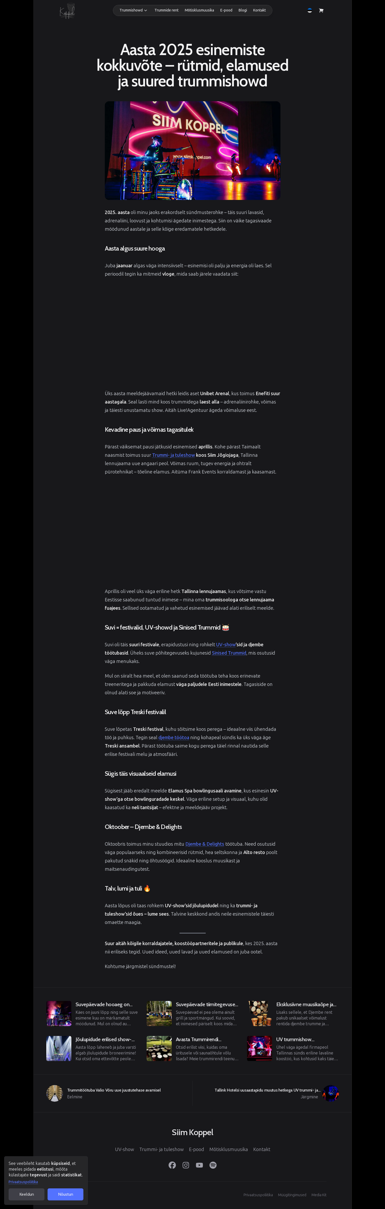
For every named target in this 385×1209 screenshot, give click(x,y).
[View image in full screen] (192, 150)
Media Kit (319, 1195)
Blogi (243, 10)
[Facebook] (172, 1165)
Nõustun (65, 1194)
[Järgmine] (266, 1093)
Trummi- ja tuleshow (173, 455)
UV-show (226, 645)
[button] (133, 10)
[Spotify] (213, 1165)
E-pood (226, 10)
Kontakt (259, 10)
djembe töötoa (173, 737)
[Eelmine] (92, 1013)
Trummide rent (166, 10)
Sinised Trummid (229, 653)
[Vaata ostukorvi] (321, 10)
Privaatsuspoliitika (23, 1182)
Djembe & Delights (204, 844)
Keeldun (26, 1194)
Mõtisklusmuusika (199, 10)
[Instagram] (186, 1165)
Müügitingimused (292, 1195)
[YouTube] (199, 1165)
